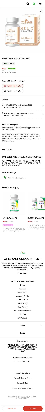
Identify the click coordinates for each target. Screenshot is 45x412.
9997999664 (23, 361)
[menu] (3, 4)
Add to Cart (12, 408)
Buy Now (33, 408)
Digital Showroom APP (26, 397)
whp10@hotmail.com (23, 358)
